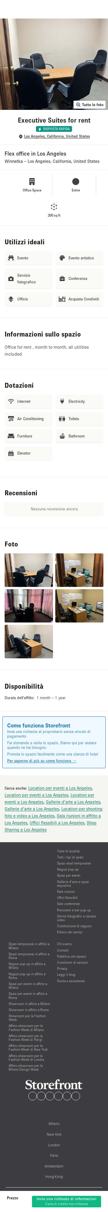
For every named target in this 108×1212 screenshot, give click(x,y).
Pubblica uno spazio (71, 956)
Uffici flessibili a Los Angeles (57, 822)
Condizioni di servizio (72, 962)
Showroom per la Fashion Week (27, 1017)
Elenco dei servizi (69, 932)
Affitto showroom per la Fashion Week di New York (28, 1047)
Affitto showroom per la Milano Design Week (26, 1067)
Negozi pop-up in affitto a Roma (27, 976)
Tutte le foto (89, 104)
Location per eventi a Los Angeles (60, 787)
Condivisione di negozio (74, 926)
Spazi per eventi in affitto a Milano (28, 985)
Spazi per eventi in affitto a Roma (28, 995)
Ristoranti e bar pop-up (74, 910)
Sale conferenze (68, 904)
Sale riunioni (66, 891)
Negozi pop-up (68, 869)
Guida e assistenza (71, 981)
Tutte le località (68, 851)
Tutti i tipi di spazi (70, 857)
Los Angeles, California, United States (57, 136)
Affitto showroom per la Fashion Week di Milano (26, 1027)
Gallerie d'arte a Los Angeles (73, 801)
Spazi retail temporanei (74, 863)
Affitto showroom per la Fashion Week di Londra (26, 1057)
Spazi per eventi (68, 875)
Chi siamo (64, 944)
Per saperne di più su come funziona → (41, 760)
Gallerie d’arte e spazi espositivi (73, 883)
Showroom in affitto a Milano (29, 1004)
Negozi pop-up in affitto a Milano (27, 965)
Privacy (62, 968)
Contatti (63, 950)
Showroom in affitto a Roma (29, 1010)
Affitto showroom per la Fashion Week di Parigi (26, 1037)
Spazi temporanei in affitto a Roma (29, 956)
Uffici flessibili (67, 897)
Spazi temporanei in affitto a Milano (29, 945)
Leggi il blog (66, 974)
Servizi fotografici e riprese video (76, 918)
